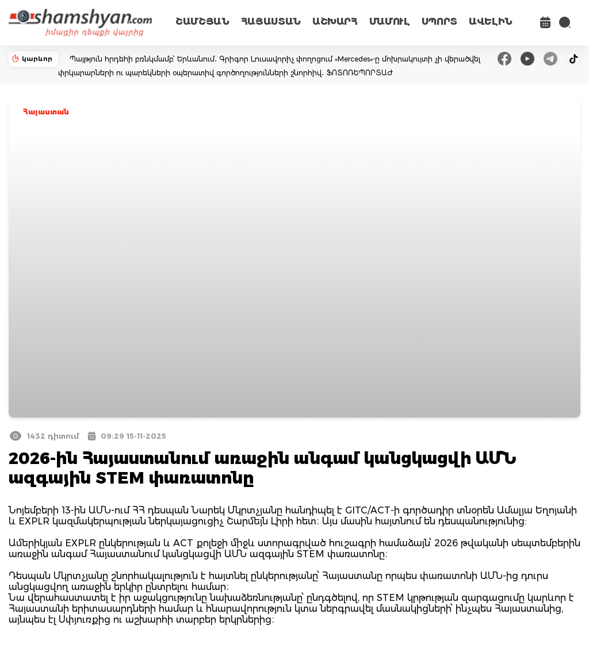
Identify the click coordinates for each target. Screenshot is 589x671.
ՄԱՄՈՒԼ (389, 21)
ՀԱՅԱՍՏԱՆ (271, 21)
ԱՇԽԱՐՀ (335, 21)
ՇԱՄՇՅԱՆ (202, 21)
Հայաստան (46, 112)
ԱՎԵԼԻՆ (490, 21)
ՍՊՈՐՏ (439, 21)
